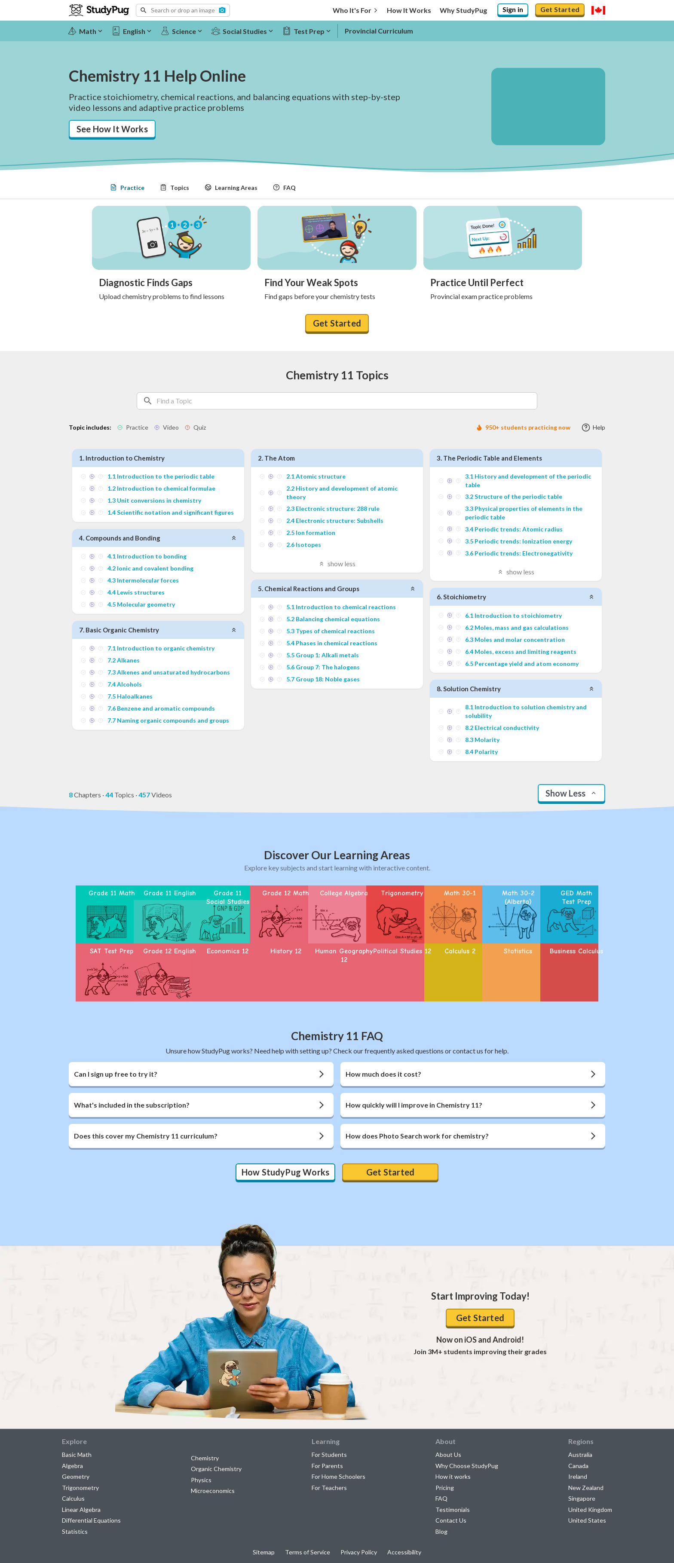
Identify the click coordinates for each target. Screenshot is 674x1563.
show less (336, 563)
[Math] (89, 31)
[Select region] (598, 10)
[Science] (185, 31)
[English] (135, 31)
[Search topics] (346, 401)
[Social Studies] (246, 31)
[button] (183, 10)
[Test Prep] (310, 31)
